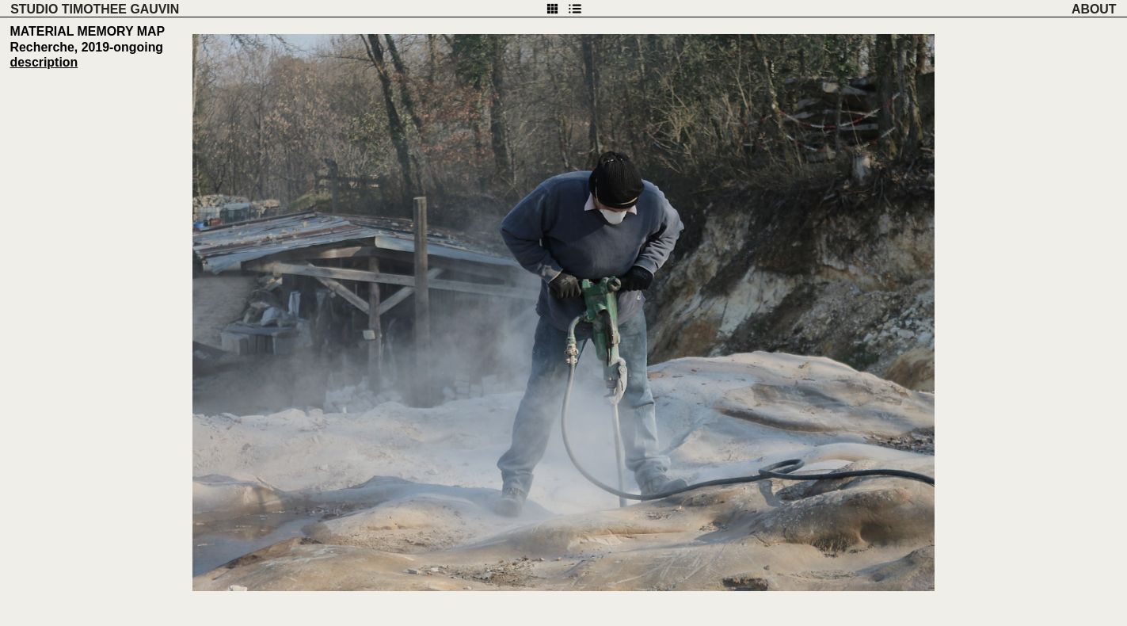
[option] (563, 312)
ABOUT (1094, 9)
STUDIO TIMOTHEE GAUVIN (94, 9)
